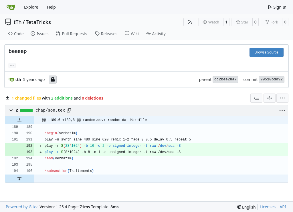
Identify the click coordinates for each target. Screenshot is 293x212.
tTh (18, 22)
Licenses (268, 206)
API (283, 206)
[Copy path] (69, 110)
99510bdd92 (271, 79)
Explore (31, 7)
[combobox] (256, 98)
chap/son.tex (50, 110)
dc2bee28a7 (225, 79)
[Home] (11, 7)
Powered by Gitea (22, 206)
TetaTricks (38, 22)
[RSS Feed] (190, 22)
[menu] (282, 98)
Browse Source (266, 52)
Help (51, 7)
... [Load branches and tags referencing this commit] (12, 65)
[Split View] (270, 98)
